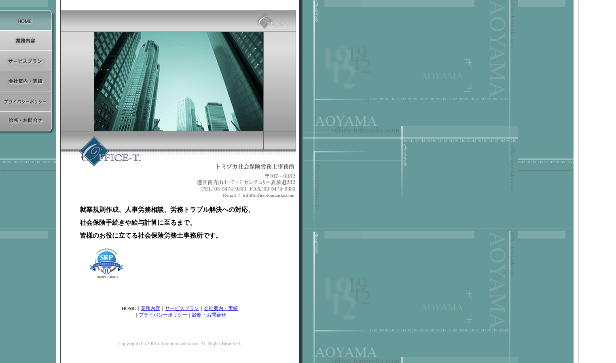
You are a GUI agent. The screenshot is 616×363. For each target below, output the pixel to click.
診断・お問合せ (209, 315)
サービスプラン (182, 308)
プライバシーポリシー (163, 315)
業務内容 (150, 308)
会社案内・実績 (221, 308)
